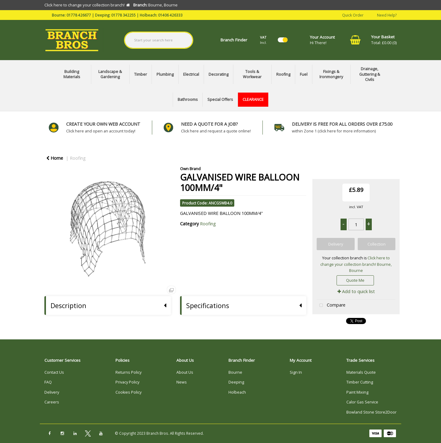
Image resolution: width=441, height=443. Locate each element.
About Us (184, 372)
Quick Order (353, 14)
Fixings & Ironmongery (331, 74)
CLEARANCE (253, 99)
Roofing (283, 74)
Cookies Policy (128, 392)
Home (54, 158)
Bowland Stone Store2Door (371, 412)
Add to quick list (356, 291)
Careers (51, 402)
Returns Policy (128, 372)
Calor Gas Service (362, 402)
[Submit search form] (181, 40)
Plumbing (165, 74)
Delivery (51, 392)
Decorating (218, 74)
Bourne (235, 372)
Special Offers (220, 99)
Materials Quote (361, 372)
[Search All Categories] (159, 40)
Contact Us (54, 372)
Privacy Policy (127, 382)
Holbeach (237, 392)
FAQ (48, 382)
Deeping (236, 382)
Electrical (191, 74)
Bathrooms (188, 99)
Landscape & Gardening (110, 74)
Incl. (263, 39)
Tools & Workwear (252, 74)
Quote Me (355, 280)
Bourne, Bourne (370, 267)
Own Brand (190, 168)
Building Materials (71, 74)
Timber (140, 74)
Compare (331, 305)
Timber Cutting (359, 382)
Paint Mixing (357, 392)
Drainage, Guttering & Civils (369, 74)
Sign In (296, 372)
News (181, 382)
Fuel (303, 74)
